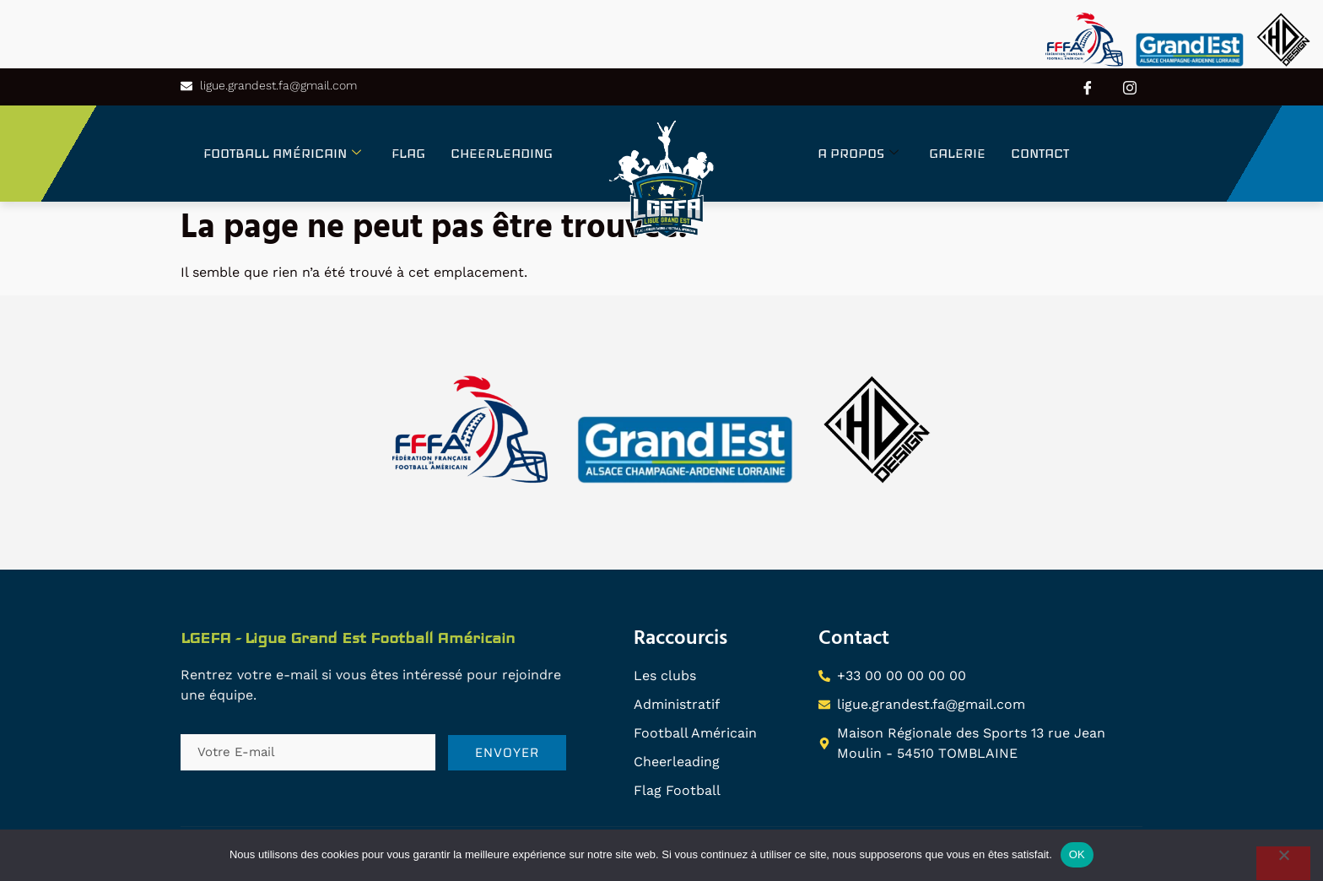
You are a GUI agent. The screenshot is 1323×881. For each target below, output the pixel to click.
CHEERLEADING (502, 153)
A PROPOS (858, 153)
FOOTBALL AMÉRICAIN (282, 153)
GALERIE (957, 153)
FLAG (408, 153)
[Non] (1283, 863)
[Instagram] (1129, 87)
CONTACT (1040, 153)
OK (1077, 854)
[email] (308, 752)
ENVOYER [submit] (507, 753)
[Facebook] (1087, 87)
